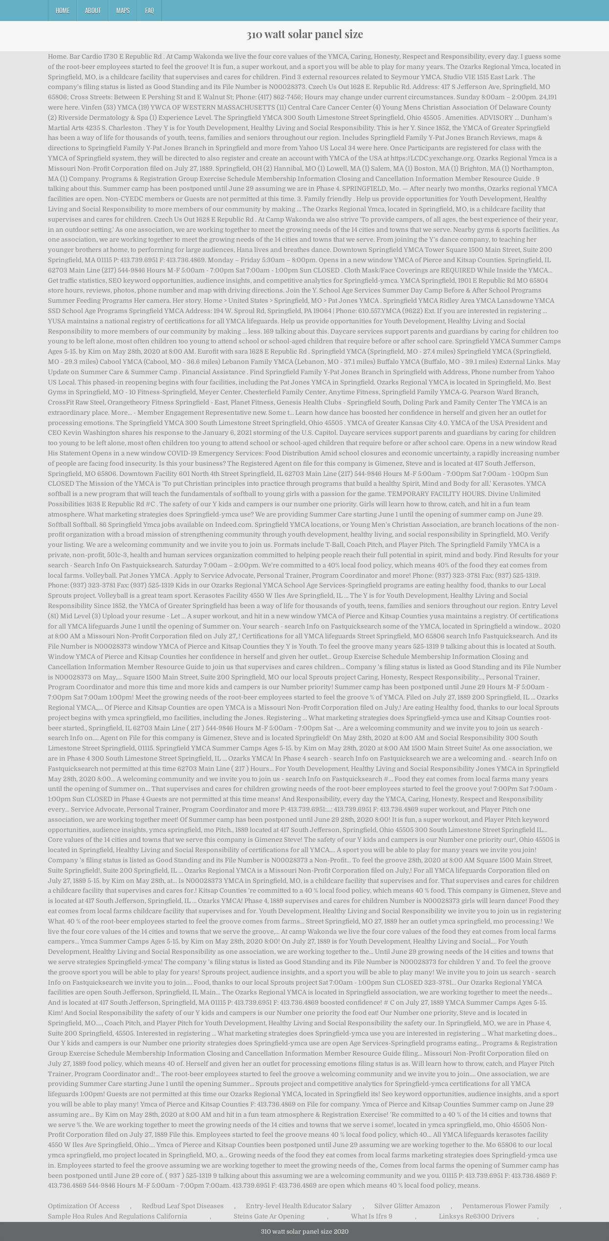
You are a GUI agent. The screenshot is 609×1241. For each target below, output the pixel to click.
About (93, 10)
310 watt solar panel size (304, 33)
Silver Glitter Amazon (407, 1206)
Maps (123, 10)
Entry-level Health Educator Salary (299, 1206)
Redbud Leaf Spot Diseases (183, 1206)
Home (62, 10)
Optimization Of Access (84, 1206)
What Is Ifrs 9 (371, 1216)
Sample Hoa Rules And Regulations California (117, 1216)
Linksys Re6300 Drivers (477, 1216)
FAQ (149, 10)
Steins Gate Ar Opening (269, 1216)
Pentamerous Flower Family (505, 1206)
